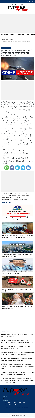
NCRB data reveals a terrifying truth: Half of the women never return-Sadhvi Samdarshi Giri (17, 335)
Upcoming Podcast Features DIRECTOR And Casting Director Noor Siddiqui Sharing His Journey (16, 347)
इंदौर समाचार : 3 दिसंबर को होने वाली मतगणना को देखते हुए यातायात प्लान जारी (16, 290)
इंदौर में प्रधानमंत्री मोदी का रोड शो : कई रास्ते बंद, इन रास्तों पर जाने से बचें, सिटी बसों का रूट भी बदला (17, 308)
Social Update (20, 34)
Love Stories (8, 403)
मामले (19, 196)
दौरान (8, 198)
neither (16, 200)
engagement (6, 200)
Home (3, 40)
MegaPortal (23, 415)
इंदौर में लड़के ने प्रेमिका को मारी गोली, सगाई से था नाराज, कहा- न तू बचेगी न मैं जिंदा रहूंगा (17, 42)
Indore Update (4, 34)
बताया (23, 196)
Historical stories (9, 405)
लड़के (8, 194)
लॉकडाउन (22, 194)
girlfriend (20, 198)
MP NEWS (17, 407)
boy (11, 198)
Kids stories (22, 403)
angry (30, 198)
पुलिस (17, 194)
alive (26, 200)
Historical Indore (9, 407)
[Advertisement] (17, 23)
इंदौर (26, 194)
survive (21, 200)
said (11, 200)
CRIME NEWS (25, 407)
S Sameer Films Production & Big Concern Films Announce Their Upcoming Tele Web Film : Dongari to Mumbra (17, 373)
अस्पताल (14, 196)
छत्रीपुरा (27, 196)
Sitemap (4, 399)
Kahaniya (15, 403)
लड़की (4, 194)
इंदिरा (4, 198)
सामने (30, 194)
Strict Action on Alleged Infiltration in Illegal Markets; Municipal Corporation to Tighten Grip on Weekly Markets (17, 354)
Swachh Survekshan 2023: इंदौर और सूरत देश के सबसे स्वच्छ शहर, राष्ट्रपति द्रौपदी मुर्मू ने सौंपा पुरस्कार (17, 255)
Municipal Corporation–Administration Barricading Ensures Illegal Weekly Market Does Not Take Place (16, 360)
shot (15, 198)
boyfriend (5, 196)
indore (25, 198)
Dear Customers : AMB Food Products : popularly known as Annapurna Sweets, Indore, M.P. (17, 219)
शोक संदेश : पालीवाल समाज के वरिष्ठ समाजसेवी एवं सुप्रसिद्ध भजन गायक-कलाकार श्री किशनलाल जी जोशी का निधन (17, 273)
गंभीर (10, 196)
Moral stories (18, 405)
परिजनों (12, 194)
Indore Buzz (12, 34)
